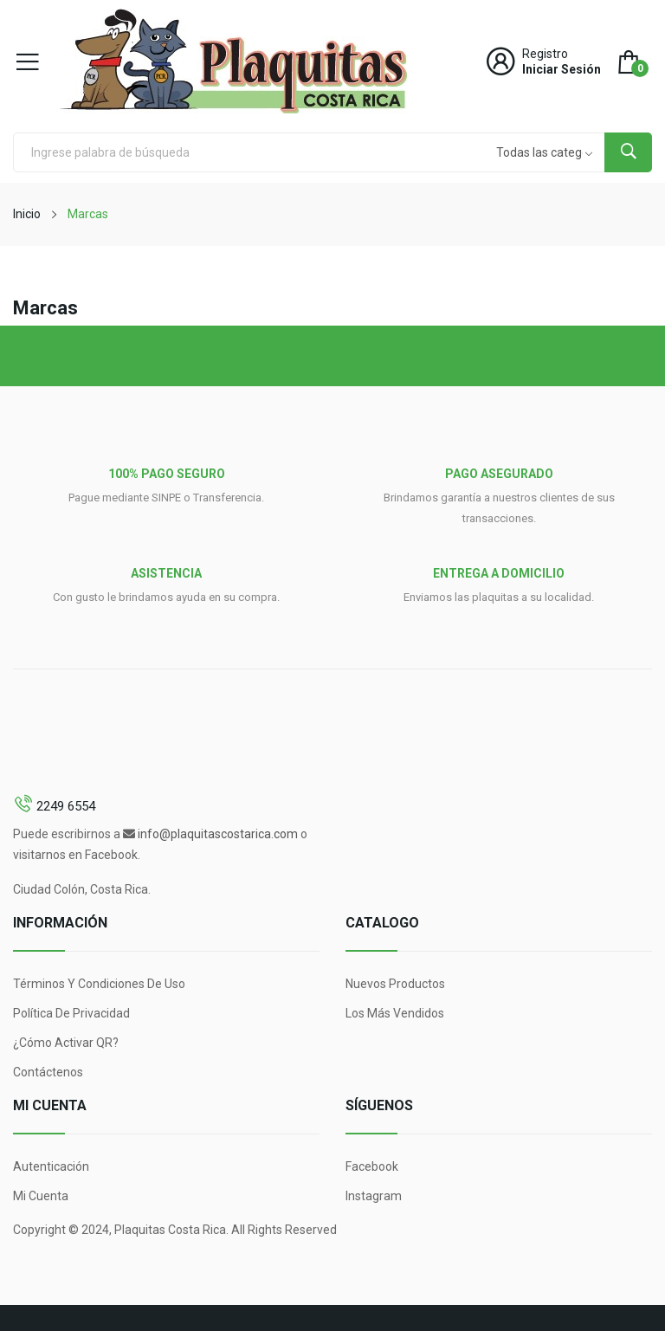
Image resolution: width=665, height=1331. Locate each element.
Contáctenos (48, 1072)
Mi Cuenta (40, 1196)
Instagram (373, 1196)
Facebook (371, 1166)
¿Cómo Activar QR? (66, 1043)
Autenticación (51, 1166)
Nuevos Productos (395, 984)
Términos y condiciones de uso (99, 984)
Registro (545, 54)
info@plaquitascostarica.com (218, 834)
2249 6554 (65, 806)
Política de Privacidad (71, 1013)
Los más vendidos (394, 1013)
